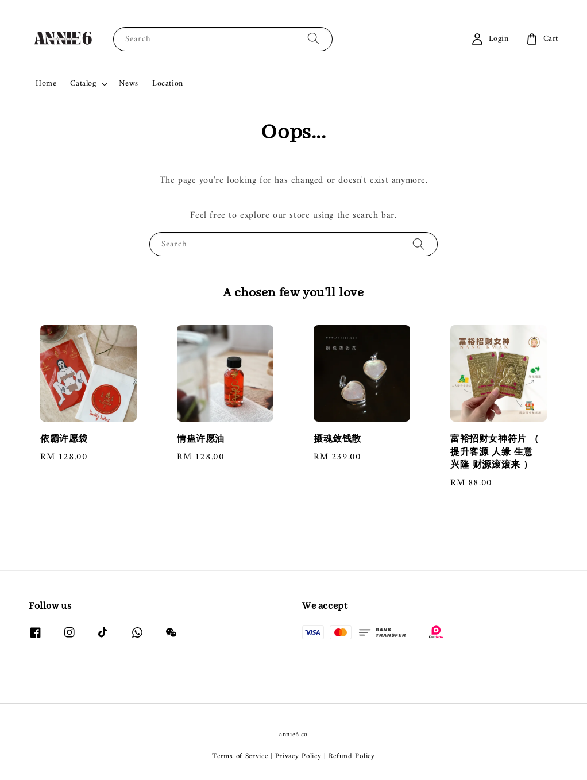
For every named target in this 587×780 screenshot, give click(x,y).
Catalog (83, 84)
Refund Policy (352, 756)
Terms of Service (240, 756)
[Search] (313, 39)
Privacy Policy (298, 756)
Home (46, 83)
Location (167, 83)
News (128, 83)
